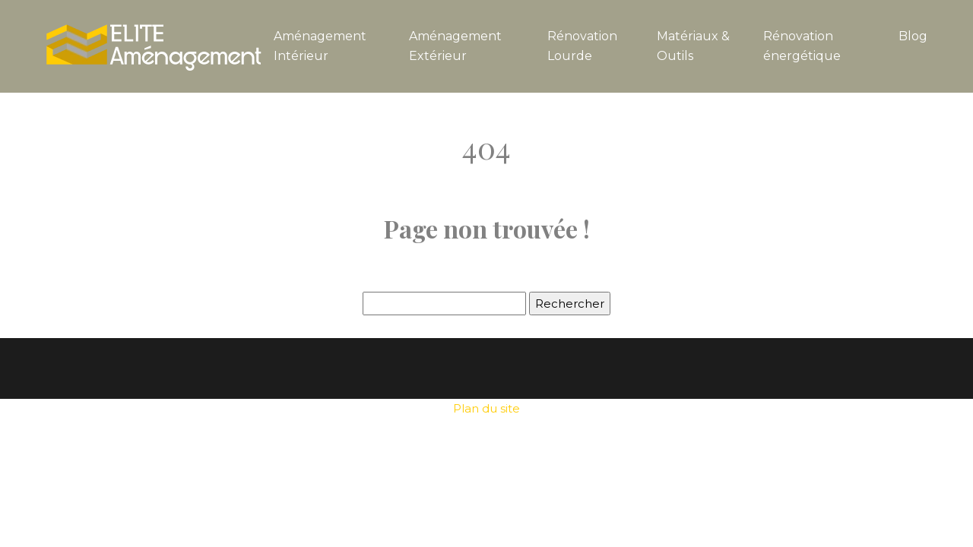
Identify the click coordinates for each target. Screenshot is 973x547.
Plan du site (486, 408)
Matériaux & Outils (693, 46)
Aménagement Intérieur (320, 46)
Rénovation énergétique (802, 46)
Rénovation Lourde (582, 46)
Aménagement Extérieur (455, 46)
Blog (913, 36)
